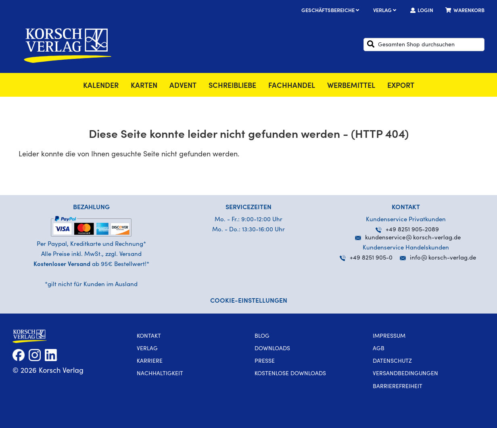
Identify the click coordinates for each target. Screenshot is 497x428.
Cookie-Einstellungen (248, 301)
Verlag (385, 11)
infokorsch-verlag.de (443, 258)
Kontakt (149, 336)
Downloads (272, 349)
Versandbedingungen (405, 374)
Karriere (150, 361)
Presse (265, 361)
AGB (378, 349)
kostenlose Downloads (290, 374)
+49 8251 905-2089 (407, 230)
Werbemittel (351, 86)
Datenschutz (392, 361)
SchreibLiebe (232, 86)
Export (400, 86)
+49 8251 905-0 (366, 258)
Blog (262, 336)
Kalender (101, 86)
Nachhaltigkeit (160, 374)
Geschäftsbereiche (331, 11)
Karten (144, 86)
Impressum (389, 336)
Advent (182, 86)
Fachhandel (291, 86)
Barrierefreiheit (397, 387)
